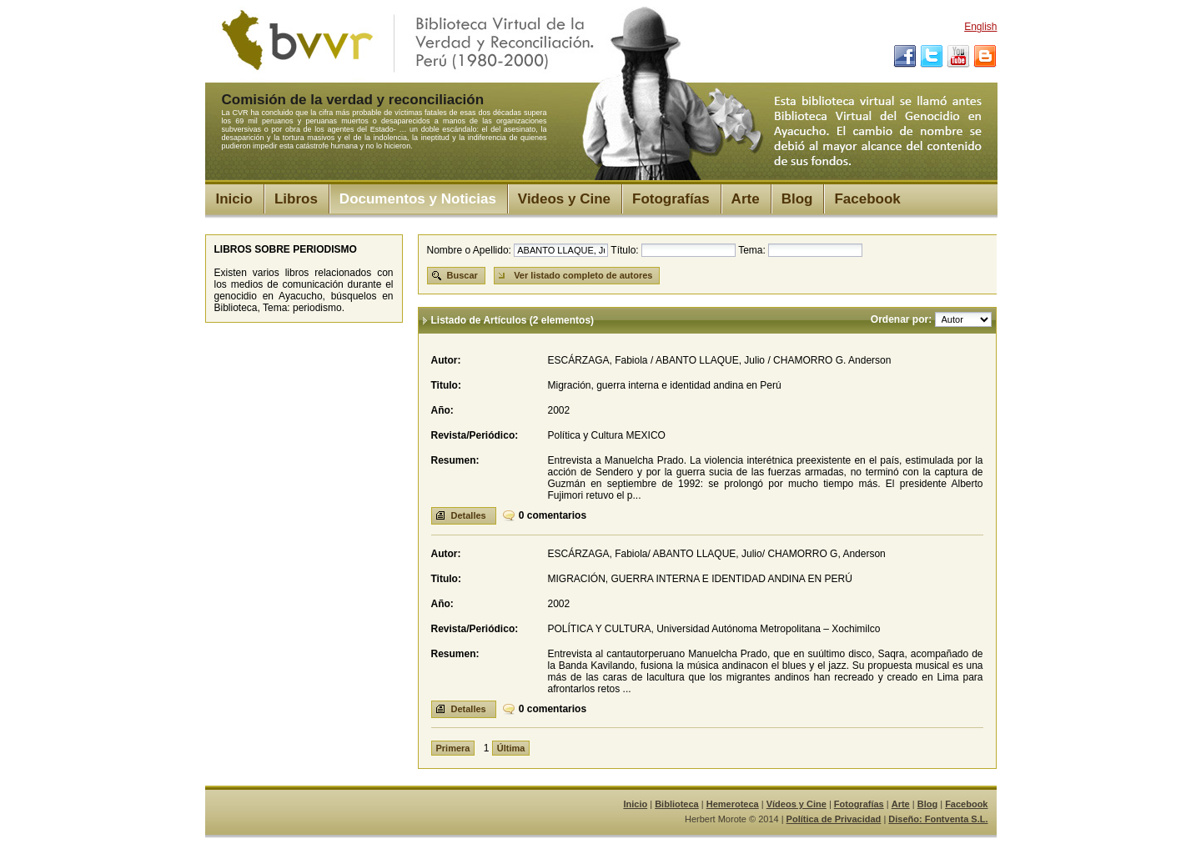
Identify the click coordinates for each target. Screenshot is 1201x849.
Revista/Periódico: (475, 435)
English (980, 27)
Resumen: (455, 460)
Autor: (446, 360)
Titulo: (446, 385)
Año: (442, 410)
